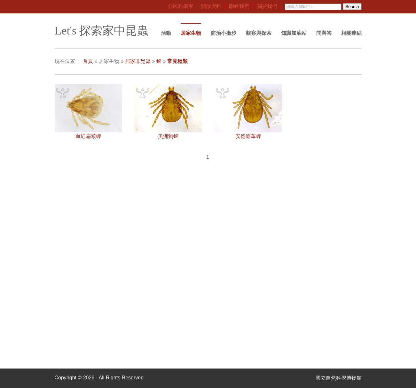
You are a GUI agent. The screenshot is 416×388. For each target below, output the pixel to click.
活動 (166, 33)
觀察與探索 (258, 33)
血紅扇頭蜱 (88, 136)
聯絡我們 (239, 6)
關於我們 (267, 6)
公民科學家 (180, 6)
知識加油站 (294, 33)
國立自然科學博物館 (339, 378)
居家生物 (191, 33)
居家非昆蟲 (138, 61)
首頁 (88, 61)
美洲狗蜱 (168, 136)
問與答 (324, 33)
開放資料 (211, 6)
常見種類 (177, 61)
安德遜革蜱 (248, 136)
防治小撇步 (223, 33)
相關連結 (351, 33)
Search (352, 6)
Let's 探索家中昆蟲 (101, 30)
